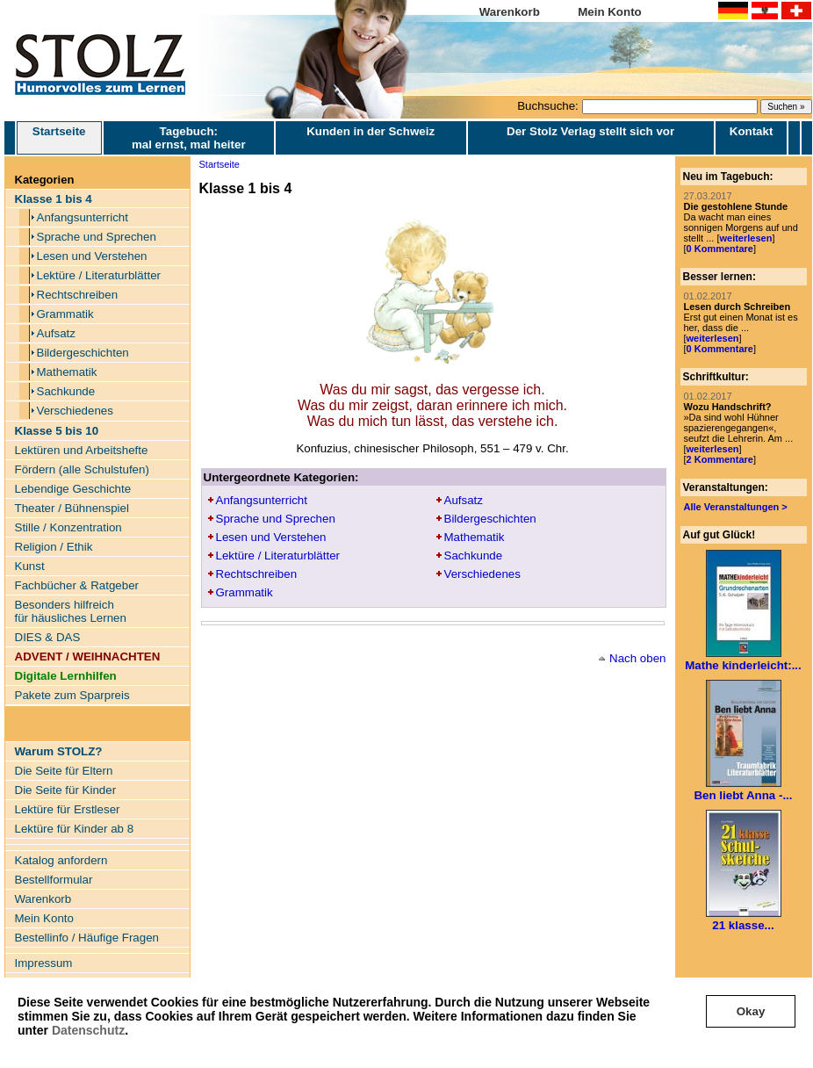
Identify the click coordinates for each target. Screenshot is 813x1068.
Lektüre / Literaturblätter (99, 275)
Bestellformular (54, 879)
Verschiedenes (75, 410)
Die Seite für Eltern (64, 770)
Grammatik (65, 314)
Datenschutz (88, 1030)
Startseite (59, 138)
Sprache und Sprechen (96, 236)
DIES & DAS (48, 637)
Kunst (30, 566)
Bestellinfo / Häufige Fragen (87, 937)
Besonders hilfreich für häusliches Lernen (70, 611)
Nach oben (637, 658)
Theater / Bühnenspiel (72, 508)
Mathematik (67, 372)
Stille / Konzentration (68, 527)
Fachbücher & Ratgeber (77, 585)
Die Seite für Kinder (66, 790)
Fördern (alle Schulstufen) (82, 469)
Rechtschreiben (78, 294)
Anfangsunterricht (82, 217)
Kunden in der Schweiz (370, 131)
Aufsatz (56, 333)
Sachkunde (66, 391)
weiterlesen (745, 238)
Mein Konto (610, 11)
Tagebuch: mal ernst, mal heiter (189, 138)
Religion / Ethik (54, 546)
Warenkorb (509, 11)
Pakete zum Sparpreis (72, 695)
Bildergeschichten (83, 352)
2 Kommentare (720, 459)
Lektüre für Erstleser (67, 809)
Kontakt (751, 131)
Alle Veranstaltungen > (736, 507)
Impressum (44, 963)
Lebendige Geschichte (73, 488)
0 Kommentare (720, 248)
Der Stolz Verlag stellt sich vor (590, 131)
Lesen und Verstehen (92, 256)
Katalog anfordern (61, 860)
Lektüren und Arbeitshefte (81, 450)
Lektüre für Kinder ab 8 (74, 828)
